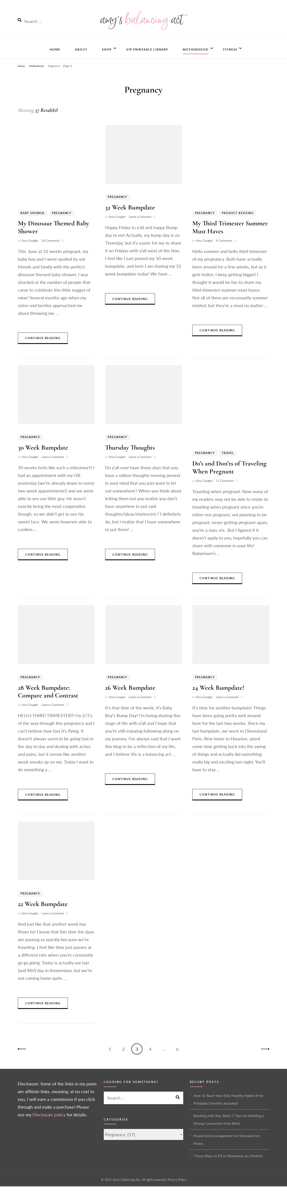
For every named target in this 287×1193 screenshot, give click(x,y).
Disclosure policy (49, 1121)
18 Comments (51, 247)
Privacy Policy (177, 1186)
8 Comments (224, 247)
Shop (107, 55)
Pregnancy (62, 219)
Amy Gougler (30, 247)
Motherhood (196, 55)
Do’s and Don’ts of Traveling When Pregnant (229, 474)
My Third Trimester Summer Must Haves (230, 234)
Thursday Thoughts (130, 454)
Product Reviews (237, 219)
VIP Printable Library (147, 55)
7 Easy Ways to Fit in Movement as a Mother (228, 1162)
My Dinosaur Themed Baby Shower (53, 234)
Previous (23, 1055)
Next (263, 1055)
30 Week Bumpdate (43, 454)
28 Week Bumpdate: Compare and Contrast (48, 698)
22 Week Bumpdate (43, 911)
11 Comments (225, 487)
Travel (228, 460)
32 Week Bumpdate (130, 214)
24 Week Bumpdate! (218, 694)
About (81, 55)
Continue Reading (42, 345)
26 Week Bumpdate (130, 694)
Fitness (230, 55)
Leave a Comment (140, 223)
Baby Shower (33, 219)
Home (55, 55)
